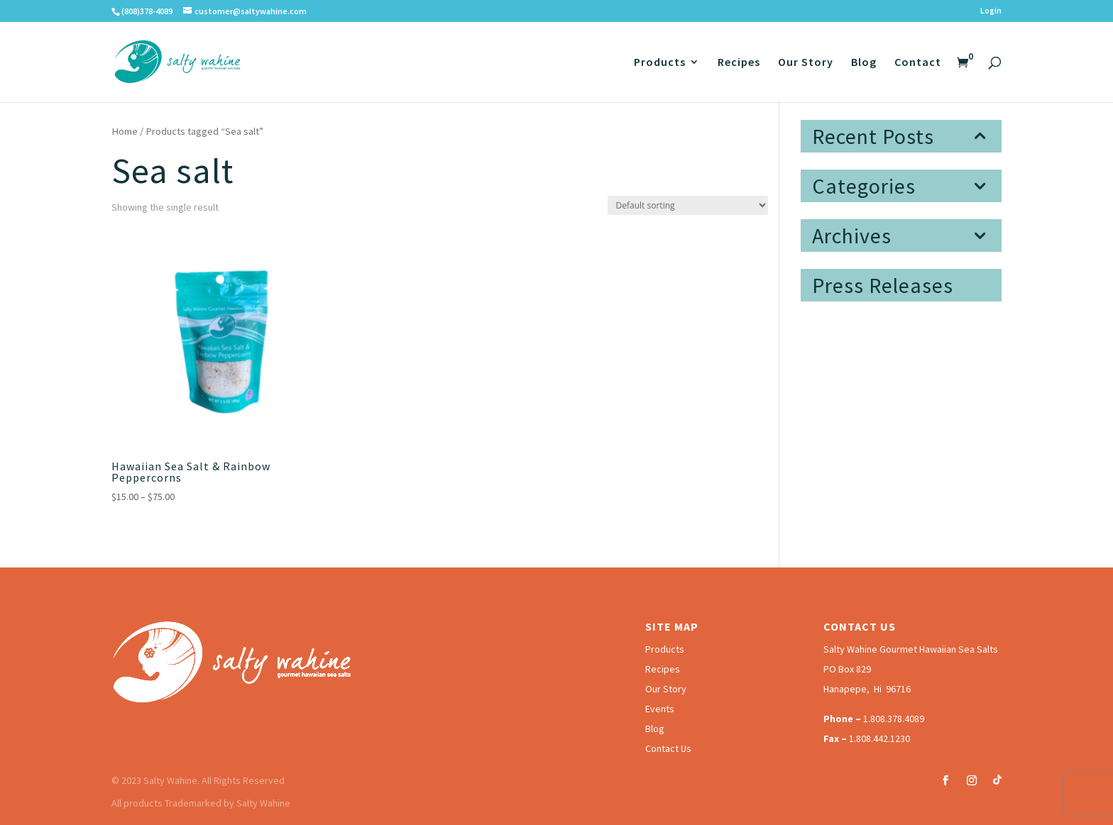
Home (124, 131)
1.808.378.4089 (893, 718)
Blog (864, 63)
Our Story (805, 63)
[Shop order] (688, 205)
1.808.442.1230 (879, 738)
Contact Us (668, 748)
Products (660, 63)
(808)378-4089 (146, 11)
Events (659, 708)
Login (991, 11)
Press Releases (882, 285)
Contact (917, 63)
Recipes (739, 63)
